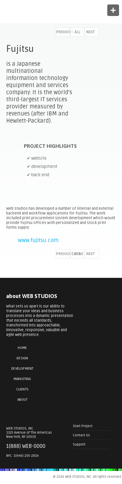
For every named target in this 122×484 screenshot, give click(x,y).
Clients (22, 389)
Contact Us (81, 435)
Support (79, 444)
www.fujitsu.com (38, 240)
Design (22, 358)
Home (22, 348)
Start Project (83, 426)
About (22, 400)
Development (22, 368)
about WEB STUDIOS (31, 296)
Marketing (22, 379)
